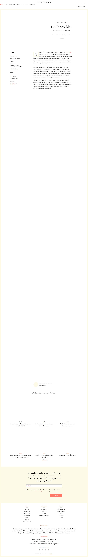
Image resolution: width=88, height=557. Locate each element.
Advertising (42, 541)
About (34, 539)
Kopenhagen (15, 6)
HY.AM (51, 553)
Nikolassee (26, 531)
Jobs (47, 541)
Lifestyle (20, 3)
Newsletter (53, 539)
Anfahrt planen (14, 69)
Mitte (73, 529)
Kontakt (38, 539)
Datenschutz (32, 544)
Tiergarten (33, 533)
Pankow (32, 531)
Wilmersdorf (59, 533)
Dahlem (24, 529)
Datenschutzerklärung (38, 491)
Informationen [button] (44, 536)
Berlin (4, 6)
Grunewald (47, 529)
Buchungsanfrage (44, 515)
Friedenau (31, 529)
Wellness (44, 511)
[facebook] (39, 550)
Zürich (29, 6)
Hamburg (9, 6)
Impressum (56, 544)
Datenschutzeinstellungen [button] (44, 544)
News (61, 517)
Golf (61, 513)
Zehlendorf (67, 533)
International (34, 6)
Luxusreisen (12, 3)
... (10, 74)
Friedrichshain (39, 529)
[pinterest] (45, 550)
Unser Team (45, 539)
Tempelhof (26, 533)
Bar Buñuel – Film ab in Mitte (67, 455)
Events (36, 541)
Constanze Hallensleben (56, 35)
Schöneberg (67, 531)
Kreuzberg (54, 529)
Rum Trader (69, 52)
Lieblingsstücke (61, 509)
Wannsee (45, 533)
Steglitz (20, 533)
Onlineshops (61, 511)
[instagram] (42, 550)
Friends (52, 541)
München (21, 6)
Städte (4, 3)
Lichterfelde (67, 529)
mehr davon (44, 460)
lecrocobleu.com (14, 78)
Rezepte (61, 515)
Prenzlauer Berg (40, 531)
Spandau (73, 531)
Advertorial (61, 38)
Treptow (39, 533)
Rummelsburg (50, 531)
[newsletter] (49, 550)
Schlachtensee (59, 531)
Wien (25, 6)
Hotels (44, 513)
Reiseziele (44, 509)
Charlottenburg (17, 529)
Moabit (14, 531)
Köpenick (60, 529)
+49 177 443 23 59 (13, 76)
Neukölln (19, 531)
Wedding (51, 533)
